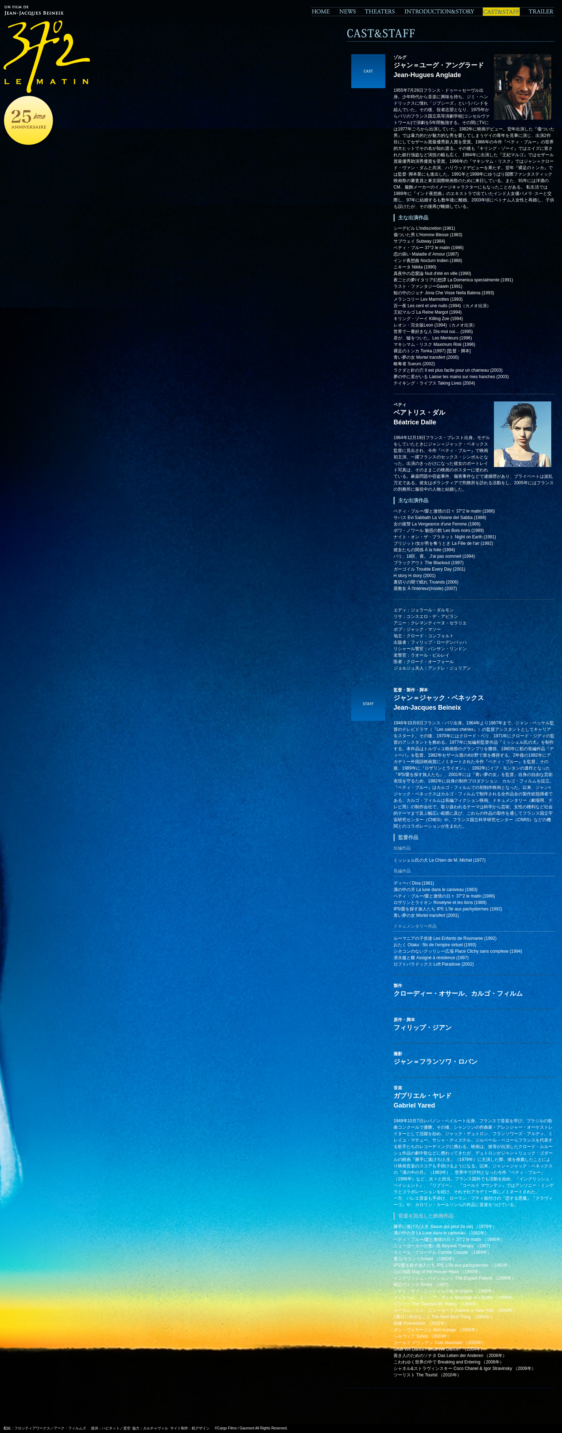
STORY (439, 12)
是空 (126, 1428)
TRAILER (539, 12)
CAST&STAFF (501, 12)
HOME (322, 12)
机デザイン (201, 1428)
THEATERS (380, 12)
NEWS (347, 12)
